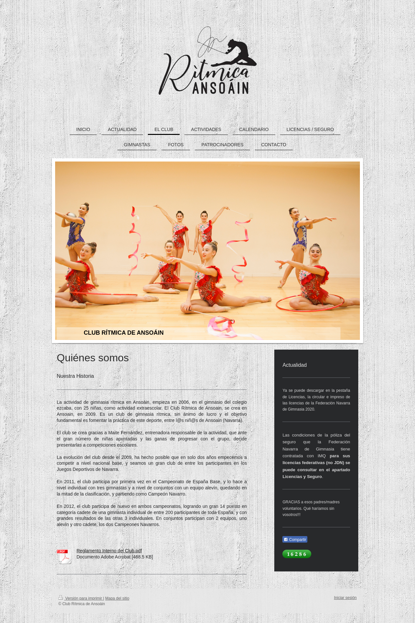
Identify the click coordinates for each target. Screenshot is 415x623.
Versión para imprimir (80, 598)
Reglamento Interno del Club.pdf (109, 550)
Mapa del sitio (117, 598)
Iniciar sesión (345, 597)
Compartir (295, 539)
